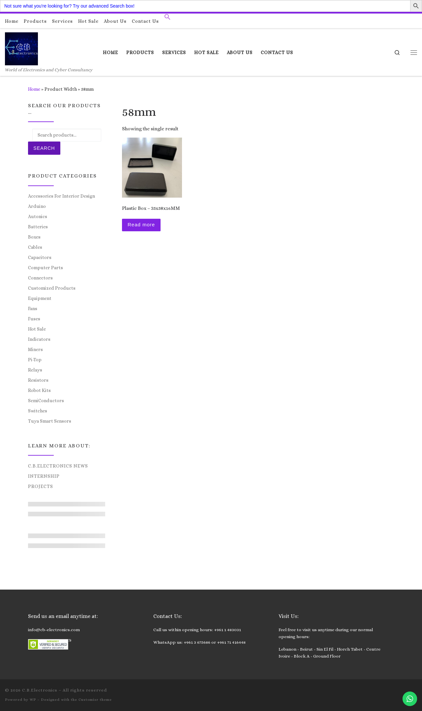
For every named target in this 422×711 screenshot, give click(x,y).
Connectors (40, 277)
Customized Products (51, 288)
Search (44, 148)
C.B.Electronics (39, 690)
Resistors (38, 380)
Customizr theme (95, 699)
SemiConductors (46, 400)
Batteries (38, 226)
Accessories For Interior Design (61, 196)
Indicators (39, 339)
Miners (35, 349)
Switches (37, 410)
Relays (35, 369)
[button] (167, 18)
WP (33, 699)
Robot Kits (39, 390)
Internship (44, 476)
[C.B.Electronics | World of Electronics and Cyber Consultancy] (21, 47)
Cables (35, 247)
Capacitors (39, 257)
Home (34, 89)
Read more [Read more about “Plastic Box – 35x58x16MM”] (141, 224)
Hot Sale (37, 329)
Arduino (37, 206)
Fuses (34, 318)
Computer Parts (45, 267)
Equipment (39, 298)
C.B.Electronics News (58, 466)
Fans (32, 308)
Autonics (37, 216)
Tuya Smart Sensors (49, 421)
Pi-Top (35, 359)
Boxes (34, 237)
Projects (40, 486)
